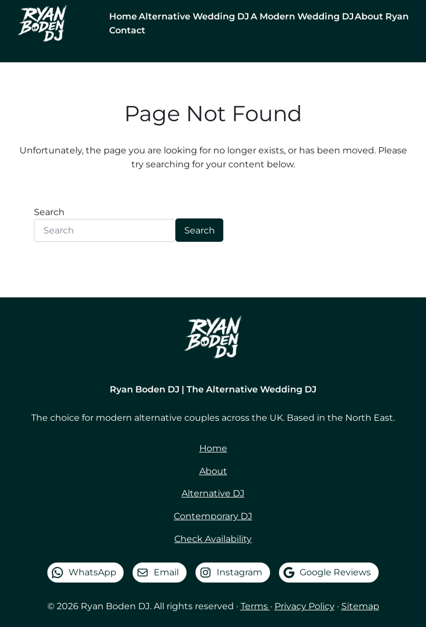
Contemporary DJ (213, 515)
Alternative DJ (213, 493)
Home (213, 448)
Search (49, 211)
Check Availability (213, 538)
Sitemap (360, 605)
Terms (255, 605)
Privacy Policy (305, 605)
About (213, 470)
